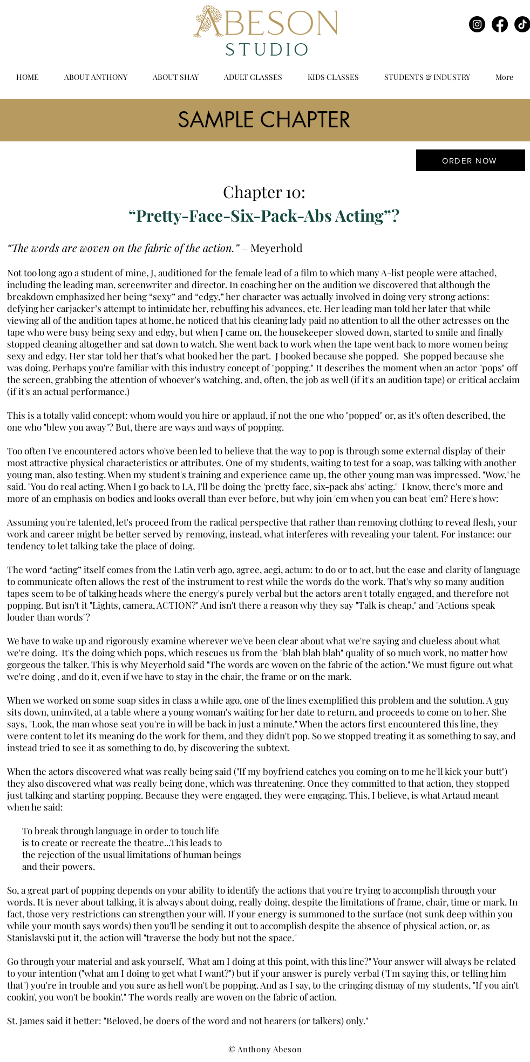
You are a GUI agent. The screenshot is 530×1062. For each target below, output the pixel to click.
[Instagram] (477, 24)
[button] (253, 77)
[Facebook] (500, 24)
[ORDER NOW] (470, 160)
